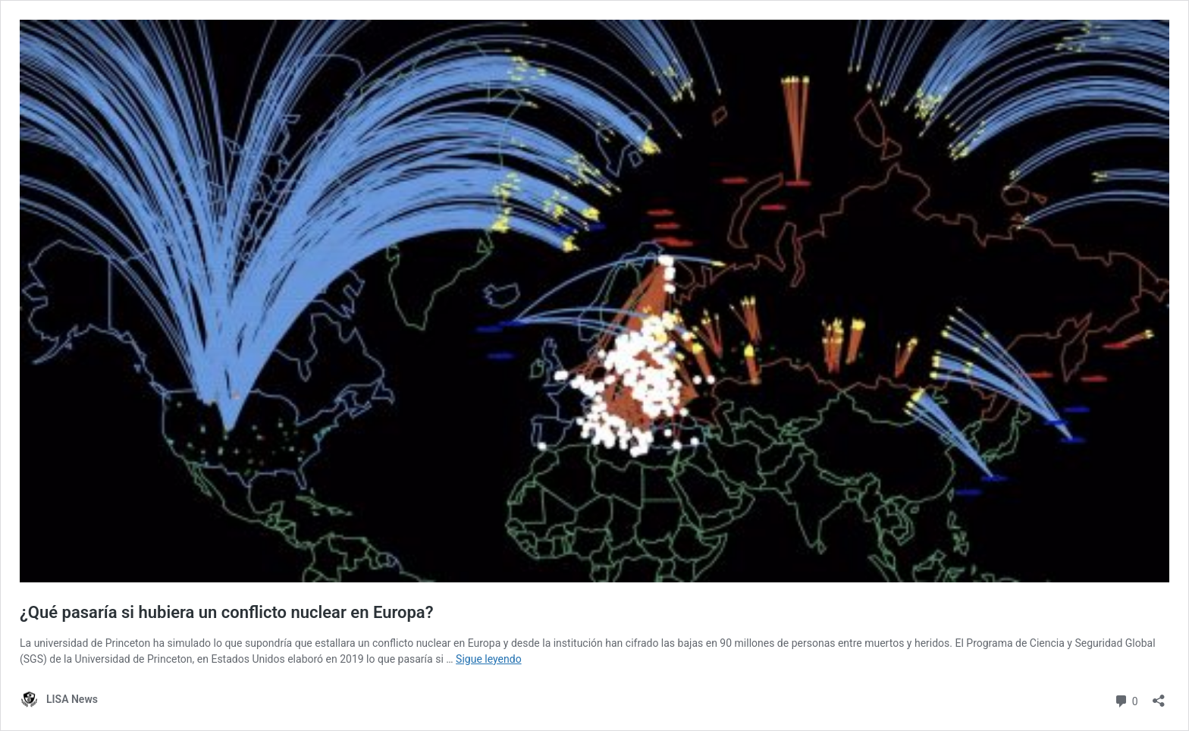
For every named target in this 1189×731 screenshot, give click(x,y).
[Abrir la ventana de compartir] (1158, 695)
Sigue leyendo (489, 659)
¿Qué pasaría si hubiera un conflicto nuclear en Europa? (227, 612)
